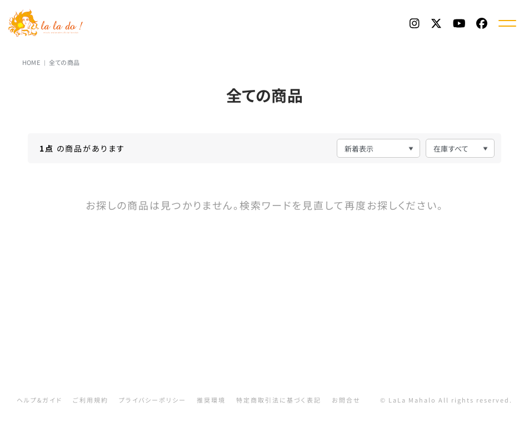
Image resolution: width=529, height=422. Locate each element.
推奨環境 (211, 399)
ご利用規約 (90, 399)
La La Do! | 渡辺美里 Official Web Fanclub (46, 23)
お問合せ (346, 399)
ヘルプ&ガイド (39, 399)
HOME (31, 62)
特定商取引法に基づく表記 (278, 399)
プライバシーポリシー (152, 399)
